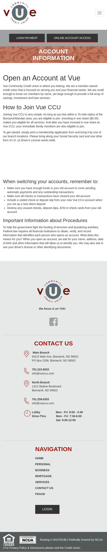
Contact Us (44, 488)
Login (47, 509)
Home (39, 458)
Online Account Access (72, 38)
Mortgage (43, 476)
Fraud (40, 494)
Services (42, 482)
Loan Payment (27, 38)
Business (42, 470)
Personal (43, 464)
